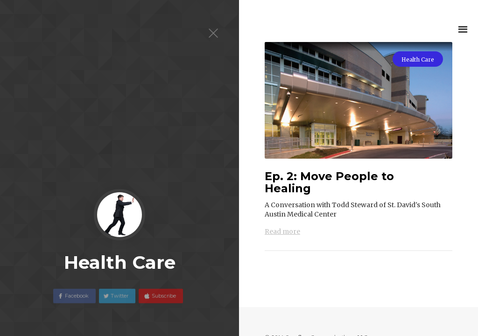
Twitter (119, 299)
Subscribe (163, 299)
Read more (282, 231)
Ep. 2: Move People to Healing (329, 182)
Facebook (77, 299)
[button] (463, 29)
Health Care (417, 59)
